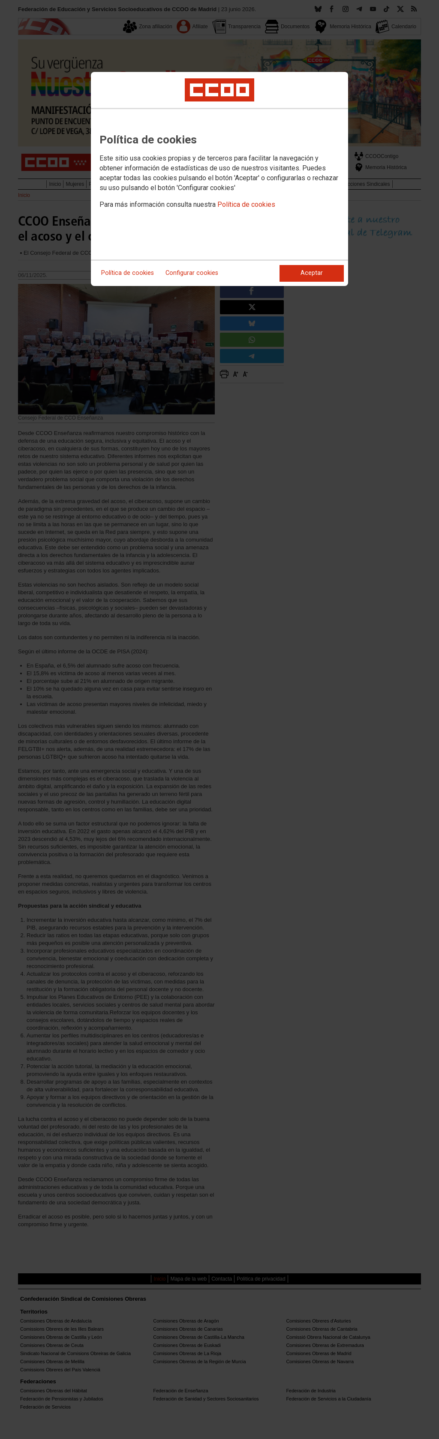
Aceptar (312, 273)
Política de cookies (246, 204)
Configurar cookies (191, 273)
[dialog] (219, 179)
